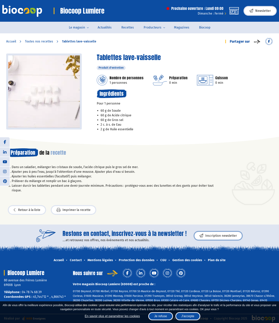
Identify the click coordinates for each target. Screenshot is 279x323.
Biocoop (204, 27)
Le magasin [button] (77, 27)
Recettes (127, 27)
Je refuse (160, 316)
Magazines (181, 27)
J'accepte (187, 316)
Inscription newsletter (218, 236)
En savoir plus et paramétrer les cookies (112, 316)
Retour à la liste (27, 210)
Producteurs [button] (152, 27)
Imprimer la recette (73, 210)
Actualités (105, 27)
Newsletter (260, 11)
